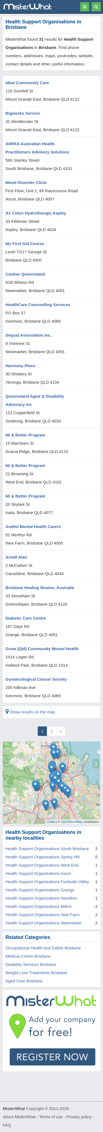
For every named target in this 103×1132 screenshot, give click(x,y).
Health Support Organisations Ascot (38, 873)
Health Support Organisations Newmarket (43, 923)
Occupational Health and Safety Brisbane (43, 948)
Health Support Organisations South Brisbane (47, 848)
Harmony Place (20, 365)
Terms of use (51, 1116)
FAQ (7, 1125)
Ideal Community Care (27, 82)
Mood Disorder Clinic (26, 182)
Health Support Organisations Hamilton (41, 898)
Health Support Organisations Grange (39, 890)
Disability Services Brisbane (30, 964)
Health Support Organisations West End (42, 865)
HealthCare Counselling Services (37, 304)
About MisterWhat (19, 1116)
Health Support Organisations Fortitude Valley (47, 881)
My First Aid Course (24, 243)
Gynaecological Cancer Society (36, 679)
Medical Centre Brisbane (28, 956)
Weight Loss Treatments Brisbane (36, 972)
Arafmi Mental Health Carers (33, 526)
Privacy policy (79, 1116)
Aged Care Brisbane (24, 981)
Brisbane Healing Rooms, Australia (39, 587)
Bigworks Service (22, 113)
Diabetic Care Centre (25, 618)
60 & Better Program (25, 435)
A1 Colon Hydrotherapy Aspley (35, 213)
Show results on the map (30, 712)
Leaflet (50, 821)
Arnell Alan (16, 557)
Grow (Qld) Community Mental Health (42, 648)
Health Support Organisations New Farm (42, 914)
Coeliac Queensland (25, 274)
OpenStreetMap (71, 821)
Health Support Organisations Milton (38, 906)
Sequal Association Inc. (28, 335)
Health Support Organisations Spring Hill (42, 857)
